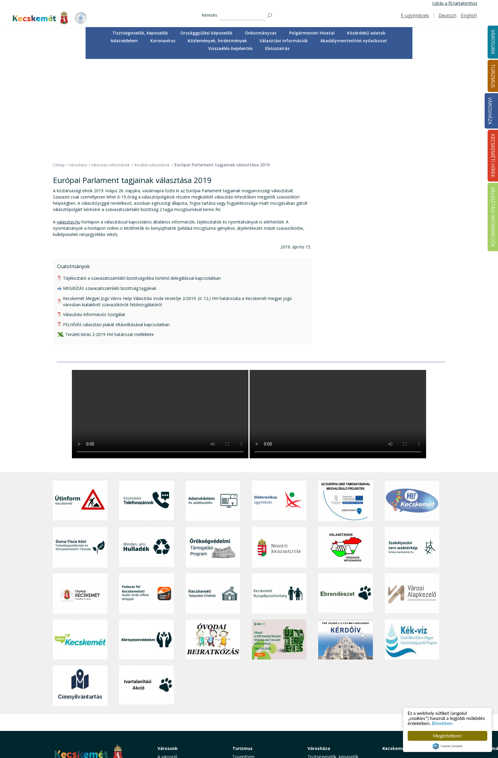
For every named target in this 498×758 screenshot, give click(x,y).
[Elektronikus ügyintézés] (279, 404)
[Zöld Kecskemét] (80, 543)
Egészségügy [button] (169, 680)
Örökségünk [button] (244, 673)
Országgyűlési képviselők (206, 33)
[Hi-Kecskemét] (412, 404)
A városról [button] (167, 660)
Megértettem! (447, 736)
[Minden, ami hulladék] (146, 451)
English (469, 15)
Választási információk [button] (283, 40)
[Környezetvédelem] (146, 543)
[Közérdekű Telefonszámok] (146, 404)
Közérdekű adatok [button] (366, 33)
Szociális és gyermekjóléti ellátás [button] (188, 687)
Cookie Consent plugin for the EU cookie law (447, 746)
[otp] (279, 543)
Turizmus (242, 651)
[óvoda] (213, 543)
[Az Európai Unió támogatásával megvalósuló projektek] (345, 404)
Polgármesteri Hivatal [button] (312, 33)
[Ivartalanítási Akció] (146, 589)
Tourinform (243, 660)
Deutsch (447, 15)
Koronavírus (162, 40)
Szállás (238, 713)
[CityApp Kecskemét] (80, 497)
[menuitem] (140, 33)
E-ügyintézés (415, 15)
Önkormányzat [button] (261, 33)
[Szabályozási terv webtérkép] (412, 451)
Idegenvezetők (246, 666)
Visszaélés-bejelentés (230, 48)
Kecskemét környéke (252, 693)
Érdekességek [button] (245, 680)
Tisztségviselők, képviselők (140, 33)
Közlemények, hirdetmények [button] (217, 40)
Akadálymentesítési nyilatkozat (353, 40)
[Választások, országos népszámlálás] (345, 451)
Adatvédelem (124, 40)
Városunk (167, 651)
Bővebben (442, 723)
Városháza (490, 110)
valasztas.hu (68, 125)
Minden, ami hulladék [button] (177, 726)
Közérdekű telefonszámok (182, 666)
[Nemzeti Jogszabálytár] (279, 451)
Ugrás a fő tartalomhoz (454, 3)
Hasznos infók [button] (246, 731)
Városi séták (244, 700)
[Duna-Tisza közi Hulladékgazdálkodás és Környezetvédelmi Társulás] (80, 451)
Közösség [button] (166, 706)
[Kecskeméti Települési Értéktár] (213, 497)
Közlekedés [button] (168, 700)
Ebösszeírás (277, 48)
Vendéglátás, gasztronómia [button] (258, 706)
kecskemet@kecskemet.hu (92, 709)
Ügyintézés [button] (168, 673)
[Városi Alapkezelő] (412, 497)
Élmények (241, 687)
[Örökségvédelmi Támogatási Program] (213, 451)
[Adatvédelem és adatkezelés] (213, 404)
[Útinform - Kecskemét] (80, 404)
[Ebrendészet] (345, 497)
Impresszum (65, 722)
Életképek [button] (166, 713)
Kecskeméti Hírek (401, 651)
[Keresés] (243, 15)
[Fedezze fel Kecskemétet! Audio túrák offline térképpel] (146, 497)
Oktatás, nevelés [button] (173, 693)
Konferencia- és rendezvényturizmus (251, 722)
